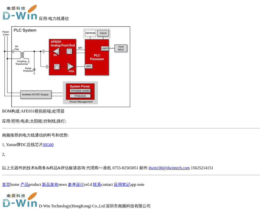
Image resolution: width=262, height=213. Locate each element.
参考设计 (76, 184)
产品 (24, 184)
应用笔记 (122, 184)
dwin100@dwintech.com (169, 168)
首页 (6, 184)
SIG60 (48, 144)
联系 (97, 184)
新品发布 (50, 184)
